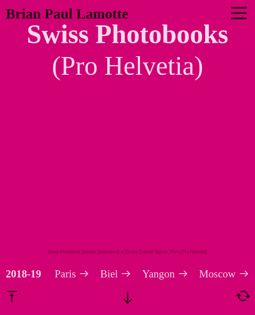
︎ (243, 296)
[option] (127, 175)
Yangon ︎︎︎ (165, 274)
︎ (239, 13)
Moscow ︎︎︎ (224, 274)
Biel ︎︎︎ (121, 274)
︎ (12, 296)
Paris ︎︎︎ (72, 274)
